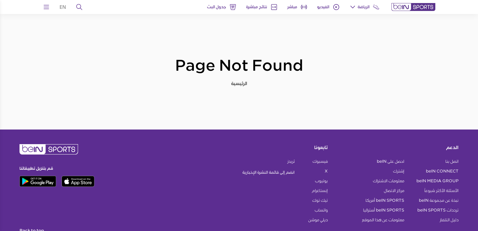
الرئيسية (239, 83)
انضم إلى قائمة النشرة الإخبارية (268, 172)
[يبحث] (79, 7)
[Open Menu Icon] (46, 7)
